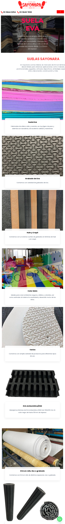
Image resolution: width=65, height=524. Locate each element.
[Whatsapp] (59, 519)
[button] (60, 11)
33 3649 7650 (24, 12)
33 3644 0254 (8, 12)
